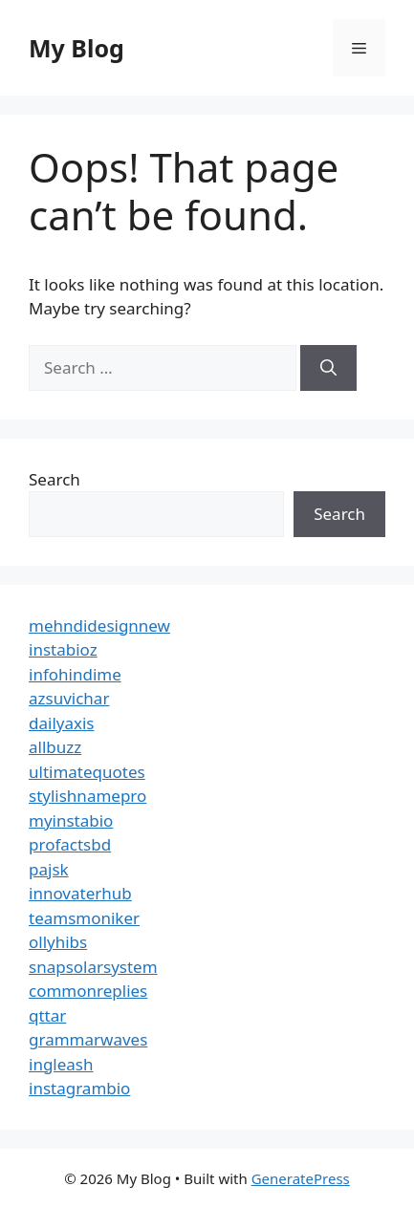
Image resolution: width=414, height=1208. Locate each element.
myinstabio (71, 820)
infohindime (75, 674)
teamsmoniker (84, 918)
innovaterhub (80, 893)
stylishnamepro (87, 796)
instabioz (63, 649)
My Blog (76, 48)
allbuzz (55, 747)
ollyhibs (58, 942)
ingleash (61, 1064)
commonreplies (88, 991)
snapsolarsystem (93, 967)
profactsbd (70, 844)
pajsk (49, 869)
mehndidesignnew (99, 625)
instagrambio (79, 1088)
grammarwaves (88, 1039)
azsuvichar (69, 698)
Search (54, 479)
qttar (47, 1015)
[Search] (328, 368)
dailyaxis (62, 723)
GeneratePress (300, 1178)
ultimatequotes (87, 772)
